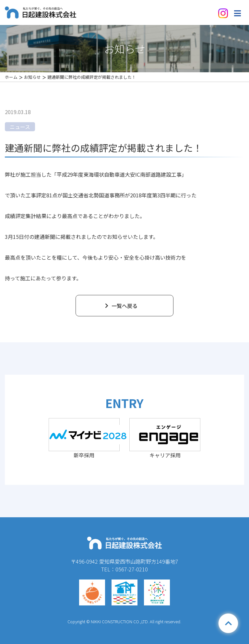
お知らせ (32, 77)
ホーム (11, 77)
